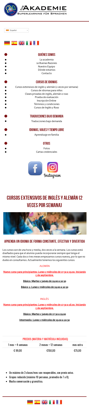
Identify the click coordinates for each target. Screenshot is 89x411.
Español (11, 30)
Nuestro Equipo (46, 66)
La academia (47, 59)
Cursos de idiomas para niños (46, 90)
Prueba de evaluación (46, 97)
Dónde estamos (46, 69)
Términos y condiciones (46, 104)
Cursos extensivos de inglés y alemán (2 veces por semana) (46, 86)
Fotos (47, 148)
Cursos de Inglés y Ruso (46, 107)
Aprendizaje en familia (46, 134)
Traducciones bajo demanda (46, 121)
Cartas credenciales (46, 151)
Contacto (47, 73)
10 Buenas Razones (46, 63)
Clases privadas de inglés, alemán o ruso (46, 93)
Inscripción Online (46, 100)
